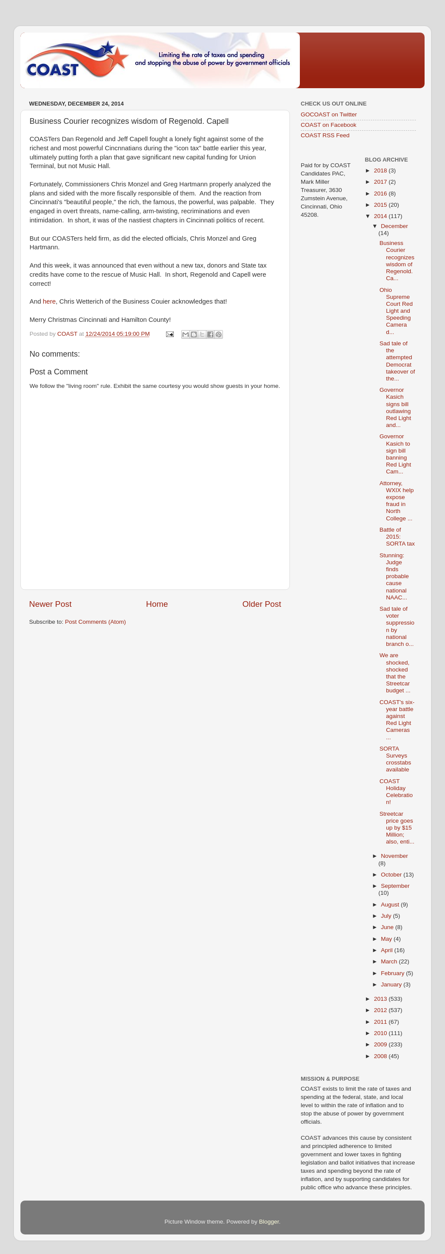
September (395, 886)
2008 (381, 1056)
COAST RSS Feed (325, 135)
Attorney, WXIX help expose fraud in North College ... (396, 501)
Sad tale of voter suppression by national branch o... (396, 626)
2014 (381, 216)
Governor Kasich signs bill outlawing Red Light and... (395, 407)
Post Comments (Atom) (95, 622)
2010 (381, 1033)
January (392, 984)
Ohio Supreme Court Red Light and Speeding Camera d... (396, 311)
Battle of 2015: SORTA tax (397, 536)
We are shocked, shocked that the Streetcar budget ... (394, 673)
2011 (381, 1022)
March (390, 961)
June (388, 927)
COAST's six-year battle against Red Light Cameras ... (397, 720)
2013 (381, 999)
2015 (381, 205)
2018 (381, 170)
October (392, 874)
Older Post (261, 604)
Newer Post (50, 604)
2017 (381, 182)
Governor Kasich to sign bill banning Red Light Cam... (395, 454)
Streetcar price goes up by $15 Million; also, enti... (396, 828)
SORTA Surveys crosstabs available (395, 759)
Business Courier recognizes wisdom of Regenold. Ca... (396, 260)
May (387, 939)
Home (157, 604)
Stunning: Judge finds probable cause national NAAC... (394, 576)
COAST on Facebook (328, 125)
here (49, 301)
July (387, 916)
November (394, 856)
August (391, 904)
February (393, 973)
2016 (381, 193)
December (394, 226)
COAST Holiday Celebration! (396, 792)
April (388, 950)
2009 (381, 1044)
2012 (381, 1010)
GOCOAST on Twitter (329, 114)
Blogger (269, 1221)
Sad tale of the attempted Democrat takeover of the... (397, 361)
